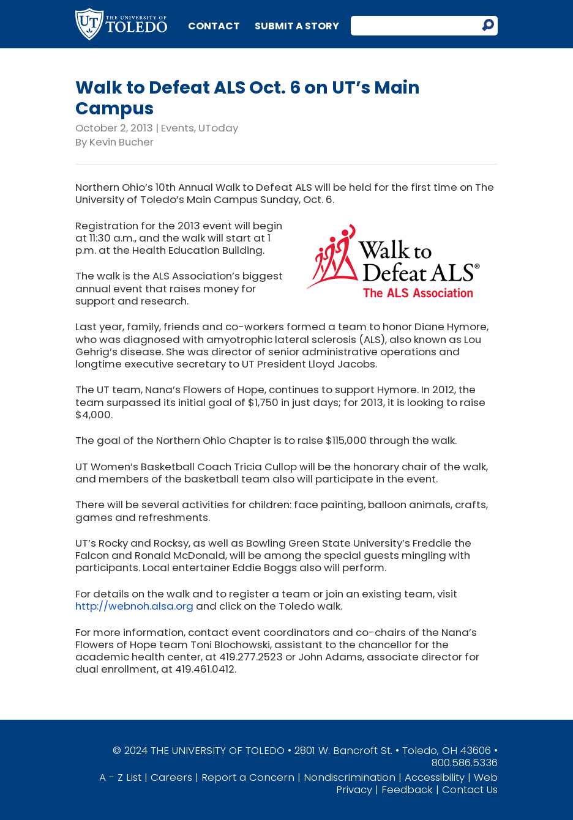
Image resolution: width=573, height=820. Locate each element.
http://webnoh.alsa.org (134, 606)
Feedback (407, 789)
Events (177, 127)
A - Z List (120, 777)
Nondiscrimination (349, 777)
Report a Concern (247, 777)
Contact (214, 26)
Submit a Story (297, 26)
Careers (171, 777)
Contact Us (470, 789)
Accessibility (435, 777)
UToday (218, 127)
